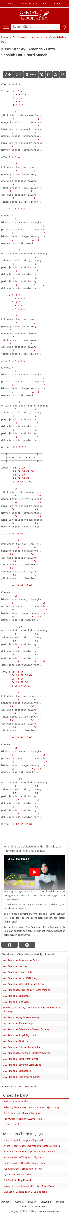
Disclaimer (46, 1201)
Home (11, 3)
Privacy (32, 1201)
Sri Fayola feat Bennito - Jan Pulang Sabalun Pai (29, 1151)
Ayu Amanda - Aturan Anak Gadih (21, 960)
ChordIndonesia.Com (48, 1211)
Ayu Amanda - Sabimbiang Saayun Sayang (26, 1029)
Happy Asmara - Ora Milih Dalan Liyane (24, 1162)
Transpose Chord (27, 3)
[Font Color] (62, 74)
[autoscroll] (31, 74)
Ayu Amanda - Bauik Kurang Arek (20, 1058)
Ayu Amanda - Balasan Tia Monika (21, 1046)
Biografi (60, 1201)
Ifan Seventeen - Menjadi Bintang (21, 1112)
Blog (24, 1206)
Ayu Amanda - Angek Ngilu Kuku (20, 1035)
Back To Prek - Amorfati (16, 1101)
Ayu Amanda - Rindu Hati (16, 1041)
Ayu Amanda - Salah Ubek (17, 1070)
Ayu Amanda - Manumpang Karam (21, 1076)
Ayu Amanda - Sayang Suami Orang (22, 1064)
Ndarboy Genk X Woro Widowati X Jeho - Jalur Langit (31, 1107)
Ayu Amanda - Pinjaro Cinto (18, 971)
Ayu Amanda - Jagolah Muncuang (21, 1017)
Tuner (44, 3)
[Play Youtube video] (34, 872)
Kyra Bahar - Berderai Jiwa (17, 1174)
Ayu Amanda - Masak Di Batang (20, 978)
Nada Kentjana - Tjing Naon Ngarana (23, 1157)
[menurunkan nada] (8, 74)
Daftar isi (56, 3)
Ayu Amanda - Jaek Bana (16, 1001)
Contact (19, 1201)
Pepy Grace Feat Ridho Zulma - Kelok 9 (24, 1118)
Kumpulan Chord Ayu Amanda (21, 1086)
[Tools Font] (55, 74)
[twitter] (27, 945)
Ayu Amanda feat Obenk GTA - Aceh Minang (26, 989)
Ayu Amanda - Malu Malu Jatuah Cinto (23, 983)
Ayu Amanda (20, 37)
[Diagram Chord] (48, 74)
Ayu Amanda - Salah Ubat (17, 995)
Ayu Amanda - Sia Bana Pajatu (19, 1023)
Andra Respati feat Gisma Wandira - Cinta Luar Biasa (31, 1145)
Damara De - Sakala (14, 1124)
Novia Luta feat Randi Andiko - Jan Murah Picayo (29, 1185)
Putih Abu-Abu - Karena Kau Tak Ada (22, 1168)
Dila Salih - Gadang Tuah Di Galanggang (25, 1191)
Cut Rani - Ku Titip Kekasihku (18, 1180)
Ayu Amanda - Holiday (15, 966)
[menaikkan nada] (18, 74)
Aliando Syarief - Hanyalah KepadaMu (23, 1140)
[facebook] (9, 945)
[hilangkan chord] (41, 74)
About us (6, 1201)
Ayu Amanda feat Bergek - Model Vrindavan (27, 1052)
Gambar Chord (39, 1206)
